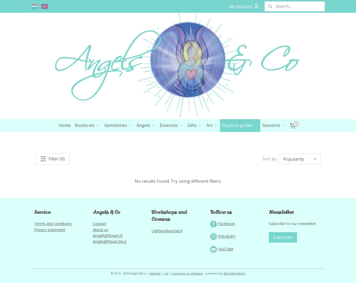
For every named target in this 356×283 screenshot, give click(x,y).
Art (212, 125)
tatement (57, 229)
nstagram (227, 236)
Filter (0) (52, 159)
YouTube (225, 248)
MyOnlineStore (234, 273)
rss (166, 273)
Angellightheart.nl (107, 235)
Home (65, 125)
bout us (101, 229)
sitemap (155, 273)
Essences (171, 125)
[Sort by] (300, 159)
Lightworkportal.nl (166, 230)
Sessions (273, 125)
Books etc (87, 125)
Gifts (194, 125)
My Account (244, 6)
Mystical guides (240, 125)
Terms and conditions (53, 223)
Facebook (226, 223)
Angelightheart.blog (109, 241)
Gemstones (118, 125)
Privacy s (41, 229)
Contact (99, 223)
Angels (146, 125)
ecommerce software (187, 273)
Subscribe (283, 237)
